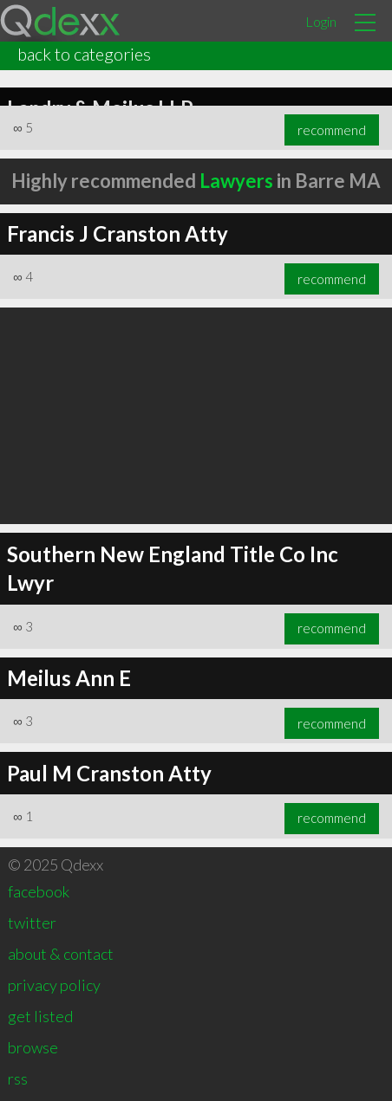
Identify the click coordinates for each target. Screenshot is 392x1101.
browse (33, 1047)
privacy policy (54, 984)
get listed (40, 1016)
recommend (331, 130)
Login (320, 21)
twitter (32, 922)
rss (18, 1078)
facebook (38, 891)
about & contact (61, 953)
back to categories (84, 53)
